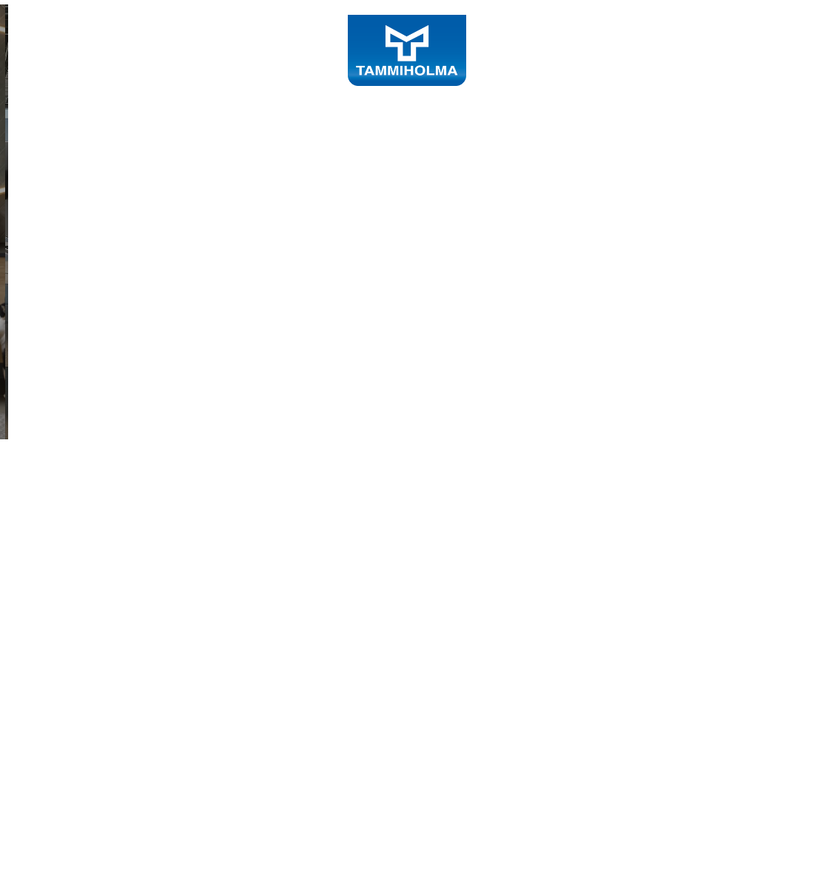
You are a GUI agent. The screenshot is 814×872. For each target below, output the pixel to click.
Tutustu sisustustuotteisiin (168, 465)
